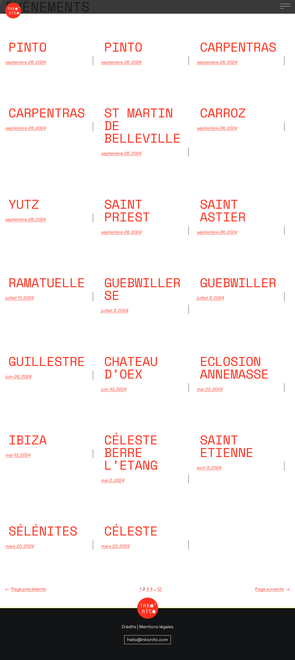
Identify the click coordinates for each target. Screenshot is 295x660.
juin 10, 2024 (113, 389)
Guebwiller (238, 282)
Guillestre (46, 361)
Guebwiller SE (142, 288)
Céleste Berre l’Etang (131, 452)
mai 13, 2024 (17, 455)
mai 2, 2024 (112, 480)
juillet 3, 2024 (114, 310)
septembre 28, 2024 (25, 62)
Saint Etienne (226, 446)
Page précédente (25, 589)
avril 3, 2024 (209, 467)
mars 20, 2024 (19, 546)
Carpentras (46, 112)
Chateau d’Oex (131, 367)
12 (159, 589)
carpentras (238, 47)
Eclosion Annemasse (234, 367)
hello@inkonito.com (147, 639)
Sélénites (42, 530)
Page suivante (272, 589)
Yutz (23, 204)
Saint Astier (223, 210)
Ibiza (27, 439)
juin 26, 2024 (18, 376)
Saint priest (127, 210)
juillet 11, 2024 (19, 298)
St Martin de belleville (142, 125)
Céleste (131, 530)
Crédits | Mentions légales (147, 626)
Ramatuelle (46, 282)
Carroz (223, 112)
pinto (27, 47)
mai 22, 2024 (210, 389)
